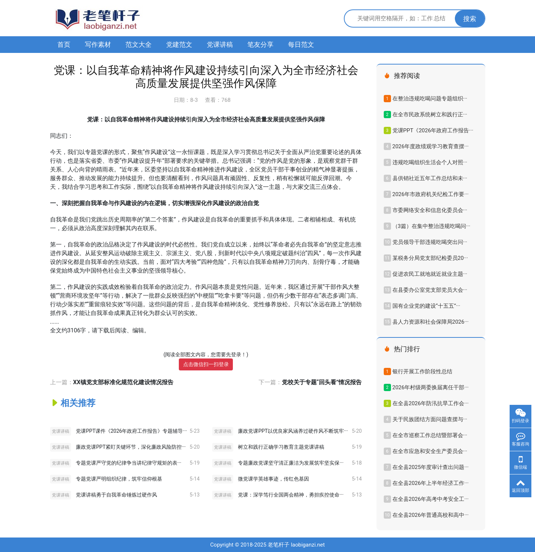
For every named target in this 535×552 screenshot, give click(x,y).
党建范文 (179, 44)
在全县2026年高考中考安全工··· (430, 499)
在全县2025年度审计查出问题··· (430, 467)
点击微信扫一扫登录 (206, 364)
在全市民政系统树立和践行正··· (430, 114)
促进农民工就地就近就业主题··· (430, 274)
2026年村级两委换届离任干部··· (430, 387)
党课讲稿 (220, 44)
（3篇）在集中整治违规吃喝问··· (431, 226)
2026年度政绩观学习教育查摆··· (430, 146)
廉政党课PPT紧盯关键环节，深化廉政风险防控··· (131, 447)
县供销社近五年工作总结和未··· (430, 178)
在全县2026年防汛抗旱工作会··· (430, 403)
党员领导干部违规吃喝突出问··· (430, 242)
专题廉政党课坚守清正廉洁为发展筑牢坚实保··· (290, 463)
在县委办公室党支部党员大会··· (430, 290)
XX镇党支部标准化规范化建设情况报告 (123, 382)
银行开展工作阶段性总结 (422, 371)
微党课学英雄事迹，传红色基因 (273, 479)
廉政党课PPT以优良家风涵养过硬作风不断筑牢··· (293, 431)
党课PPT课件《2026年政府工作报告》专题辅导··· (131, 431)
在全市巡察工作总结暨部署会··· (430, 435)
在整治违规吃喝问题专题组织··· (430, 98)
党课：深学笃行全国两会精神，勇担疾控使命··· (290, 495)
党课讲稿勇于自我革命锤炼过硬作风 (116, 495)
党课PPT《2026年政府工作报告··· (432, 130)
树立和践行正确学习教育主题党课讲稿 (281, 447)
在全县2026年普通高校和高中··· (430, 515)
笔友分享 (260, 44)
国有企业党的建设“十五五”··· (426, 306)
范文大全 (138, 44)
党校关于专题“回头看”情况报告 (322, 382)
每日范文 (301, 44)
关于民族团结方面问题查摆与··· (430, 419)
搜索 (469, 18)
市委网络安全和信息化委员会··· (430, 210)
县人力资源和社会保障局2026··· (430, 322)
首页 (63, 44)
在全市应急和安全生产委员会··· (430, 451)
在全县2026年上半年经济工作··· (430, 483)
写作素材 (98, 44)
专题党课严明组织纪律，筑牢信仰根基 (119, 479)
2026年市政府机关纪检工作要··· (430, 194)
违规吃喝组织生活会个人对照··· (430, 162)
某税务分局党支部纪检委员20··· (430, 258)
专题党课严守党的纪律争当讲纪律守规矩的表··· (128, 463)
